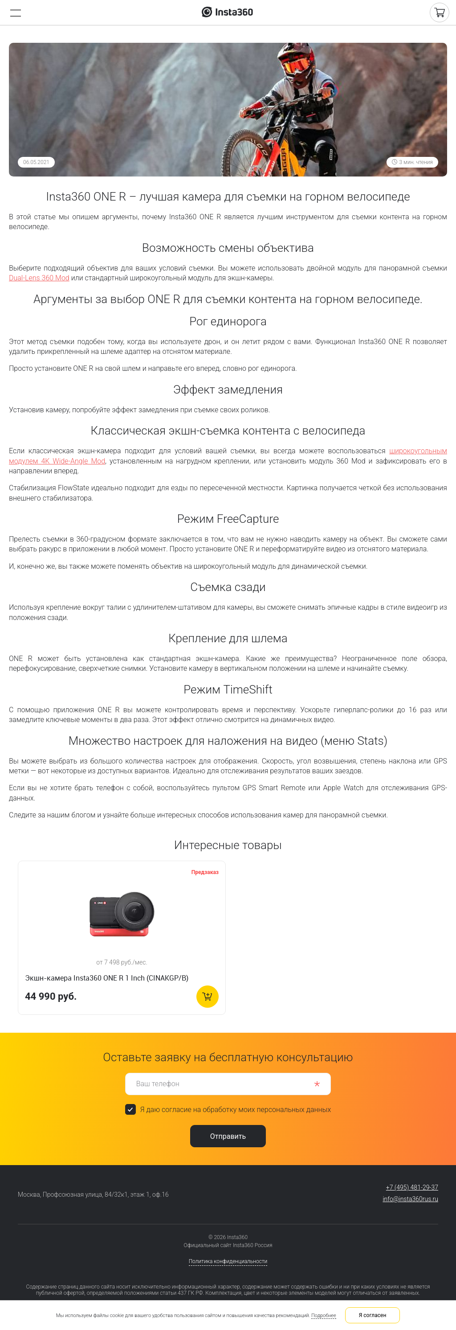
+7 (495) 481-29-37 (412, 1187)
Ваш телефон (157, 1083)
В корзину (207, 996)
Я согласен (373, 1315)
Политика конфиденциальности (228, 1261)
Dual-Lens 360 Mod (39, 278)
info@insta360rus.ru (410, 1199)
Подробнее (323, 1315)
